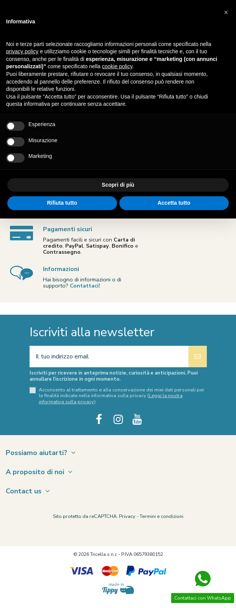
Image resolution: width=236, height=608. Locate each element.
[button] (226, 12)
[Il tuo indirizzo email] (109, 356)
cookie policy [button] (117, 66)
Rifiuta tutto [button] (62, 203)
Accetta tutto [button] (173, 203)
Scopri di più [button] (118, 185)
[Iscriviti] (197, 356)
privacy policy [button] (22, 51)
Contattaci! (85, 285)
